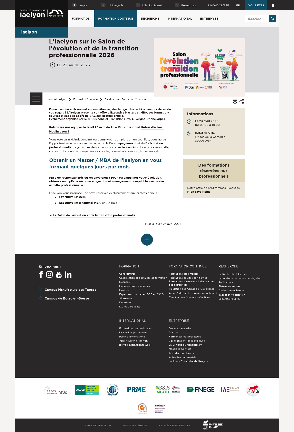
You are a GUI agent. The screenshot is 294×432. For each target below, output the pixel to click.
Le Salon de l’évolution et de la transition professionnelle (94, 215)
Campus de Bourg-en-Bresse (67, 298)
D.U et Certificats (129, 306)
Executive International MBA (80, 202)
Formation (81, 18)
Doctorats (125, 302)
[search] (260, 18)
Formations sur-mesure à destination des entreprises (191, 283)
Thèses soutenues (229, 286)
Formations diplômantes (183, 273)
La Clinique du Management (185, 344)
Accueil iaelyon (57, 99)
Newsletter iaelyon (98, 425)
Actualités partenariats (182, 357)
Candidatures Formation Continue (125, 99)
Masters (124, 290)
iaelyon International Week (135, 344)
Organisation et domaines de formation (143, 277)
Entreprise (209, 18)
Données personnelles (174, 425)
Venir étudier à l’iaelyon (133, 340)
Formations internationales (135, 328)
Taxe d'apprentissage (182, 353)
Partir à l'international (132, 336)
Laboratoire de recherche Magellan (240, 278)
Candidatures (127, 273)
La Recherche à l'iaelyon (233, 274)
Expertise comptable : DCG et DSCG (141, 294)
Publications (226, 282)
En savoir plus (200, 191)
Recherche (150, 18)
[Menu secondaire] (36, 98)
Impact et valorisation (232, 294)
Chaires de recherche (231, 290)
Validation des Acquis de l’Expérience (191, 288)
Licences (124, 282)
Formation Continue (115, 18)
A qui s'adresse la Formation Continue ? (193, 293)
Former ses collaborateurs (185, 336)
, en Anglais (109, 202)
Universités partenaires (133, 332)
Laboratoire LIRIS (229, 298)
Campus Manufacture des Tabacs (70, 289)
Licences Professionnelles (134, 286)
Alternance (125, 298)
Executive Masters (72, 197)
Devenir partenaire (180, 328)
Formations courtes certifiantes (188, 277)
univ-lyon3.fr (218, 5)
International (179, 18)
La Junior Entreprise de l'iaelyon (188, 361)
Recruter (174, 332)
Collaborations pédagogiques (187, 340)
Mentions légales (135, 425)
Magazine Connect (180, 348)
